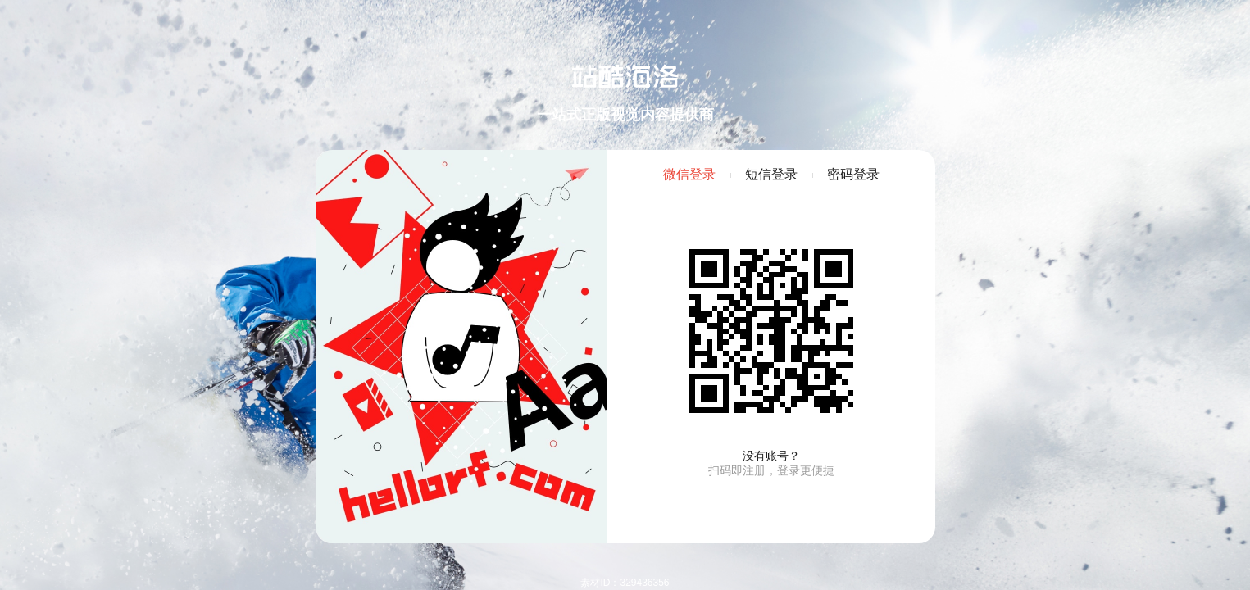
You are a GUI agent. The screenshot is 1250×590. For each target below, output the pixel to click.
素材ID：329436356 (624, 582)
